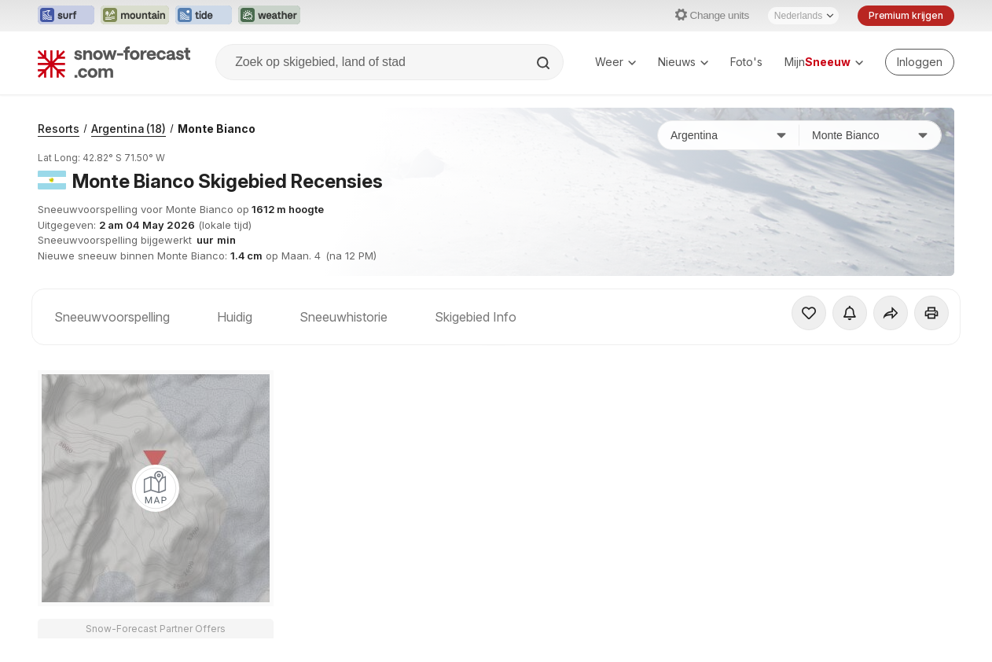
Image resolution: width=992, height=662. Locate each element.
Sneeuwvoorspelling (112, 317)
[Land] (728, 135)
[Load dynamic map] (155, 488)
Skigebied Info (475, 317)
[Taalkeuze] (803, 15)
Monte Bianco (216, 128)
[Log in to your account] (919, 62)
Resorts (58, 128)
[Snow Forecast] (114, 62)
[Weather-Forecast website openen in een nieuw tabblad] (269, 16)
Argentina (128, 128)
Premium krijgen (906, 15)
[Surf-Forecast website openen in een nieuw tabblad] (66, 16)
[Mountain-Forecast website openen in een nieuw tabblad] (135, 16)
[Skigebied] (870, 135)
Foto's (746, 61)
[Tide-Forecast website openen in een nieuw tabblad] (203, 16)
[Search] (545, 63)
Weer (615, 61)
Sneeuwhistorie (343, 317)
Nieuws (683, 61)
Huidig (234, 317)
